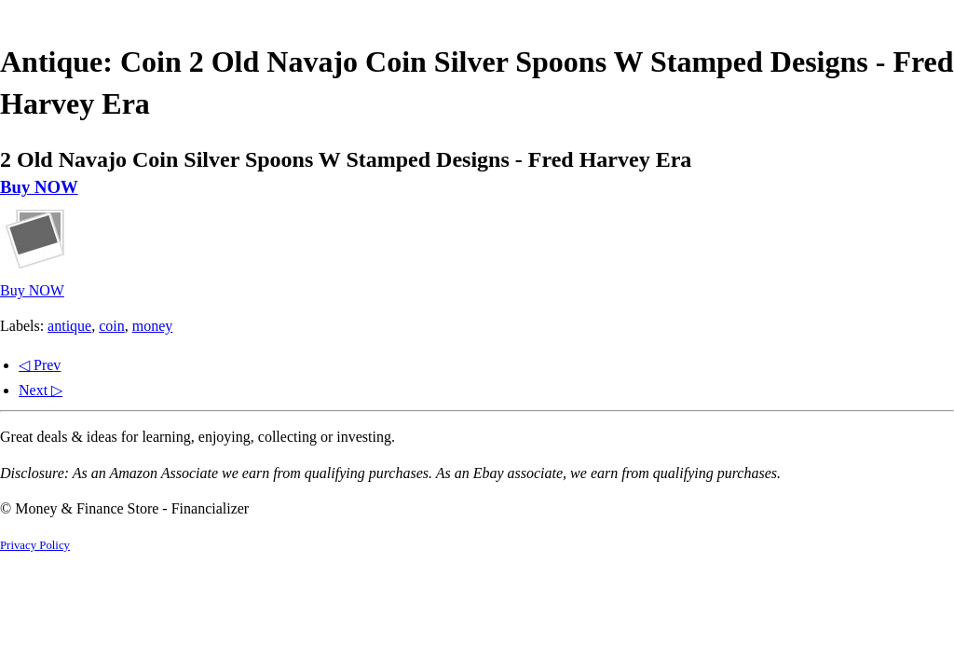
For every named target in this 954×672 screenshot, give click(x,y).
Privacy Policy (35, 545)
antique (69, 326)
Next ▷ (40, 390)
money (152, 326)
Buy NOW (39, 187)
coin (112, 326)
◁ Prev (40, 365)
